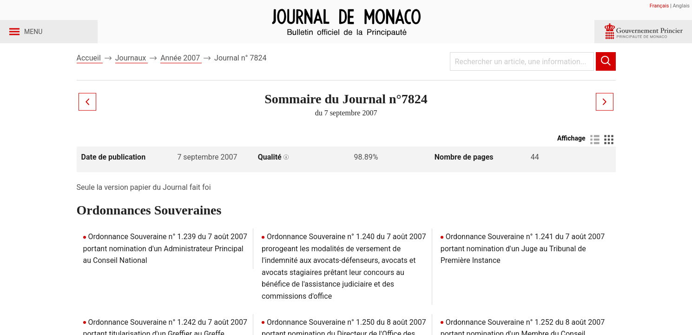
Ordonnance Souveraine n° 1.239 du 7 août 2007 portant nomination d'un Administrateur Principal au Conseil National (165, 264)
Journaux (131, 73)
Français (659, 6)
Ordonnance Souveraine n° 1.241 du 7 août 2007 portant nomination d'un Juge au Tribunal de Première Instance (523, 264)
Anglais (681, 6)
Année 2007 (181, 73)
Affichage (571, 154)
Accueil (90, 73)
